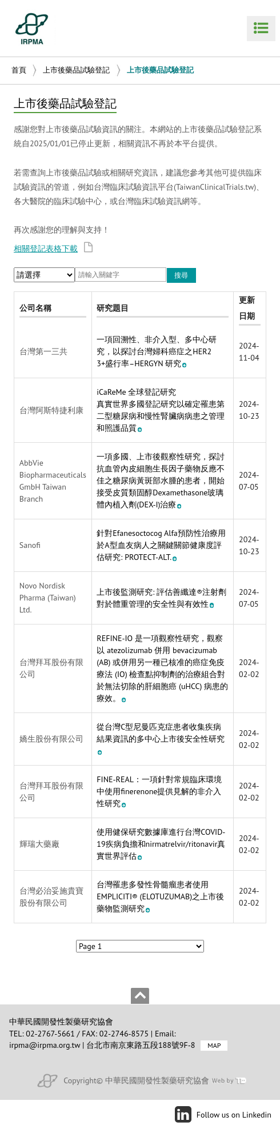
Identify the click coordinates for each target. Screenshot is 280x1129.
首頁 (18, 70)
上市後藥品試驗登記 (76, 70)
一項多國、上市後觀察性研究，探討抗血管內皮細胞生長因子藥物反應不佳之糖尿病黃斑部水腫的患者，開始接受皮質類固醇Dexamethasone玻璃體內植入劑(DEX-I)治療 (161, 480)
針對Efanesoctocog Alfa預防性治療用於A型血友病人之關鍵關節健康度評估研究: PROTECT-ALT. (161, 545)
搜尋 (181, 275)
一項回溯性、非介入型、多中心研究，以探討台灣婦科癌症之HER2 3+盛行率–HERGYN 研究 (157, 351)
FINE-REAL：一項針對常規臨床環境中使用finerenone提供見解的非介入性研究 (159, 791)
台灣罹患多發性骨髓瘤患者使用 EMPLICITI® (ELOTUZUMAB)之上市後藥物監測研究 (160, 896)
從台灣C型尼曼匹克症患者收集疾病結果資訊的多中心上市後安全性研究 (161, 738)
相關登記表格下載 (53, 248)
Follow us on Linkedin (234, 1115)
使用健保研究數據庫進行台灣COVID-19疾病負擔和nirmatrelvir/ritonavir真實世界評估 (161, 844)
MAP (214, 1045)
